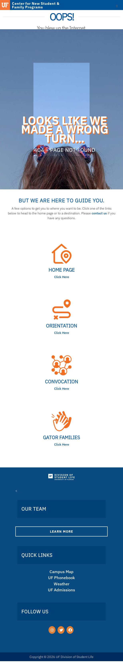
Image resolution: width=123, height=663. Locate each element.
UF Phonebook (61, 578)
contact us (99, 213)
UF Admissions (61, 591)
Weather (61, 585)
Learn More (61, 531)
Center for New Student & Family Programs (35, 5)
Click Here (61, 277)
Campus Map (61, 572)
